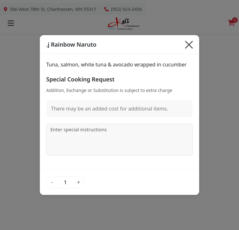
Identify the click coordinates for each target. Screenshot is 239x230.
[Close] (189, 44)
